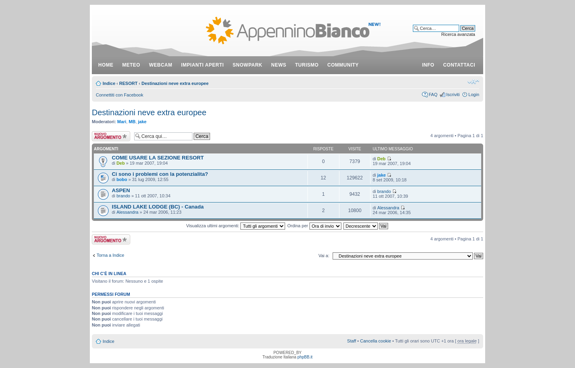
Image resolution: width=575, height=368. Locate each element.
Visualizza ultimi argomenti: (235, 225)
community (343, 65)
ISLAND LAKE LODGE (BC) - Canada (158, 207)
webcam (160, 65)
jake (142, 121)
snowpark (247, 65)
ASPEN (121, 190)
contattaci (459, 65)
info (428, 65)
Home (105, 65)
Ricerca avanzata (458, 34)
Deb (121, 163)
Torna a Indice (110, 255)
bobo (122, 179)
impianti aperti (202, 65)
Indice (109, 83)
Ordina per (314, 225)
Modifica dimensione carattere (473, 81)
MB (132, 121)
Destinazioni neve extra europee (174, 83)
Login (473, 94)
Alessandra (128, 212)
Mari (122, 121)
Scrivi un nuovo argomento (111, 136)
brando (123, 195)
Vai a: (323, 255)
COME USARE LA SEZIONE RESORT (158, 158)
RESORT (128, 83)
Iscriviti (453, 94)
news (278, 65)
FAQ (432, 94)
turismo (307, 65)
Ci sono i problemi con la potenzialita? (160, 174)
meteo (131, 65)
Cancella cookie (375, 340)
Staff (351, 340)
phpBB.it (305, 357)
